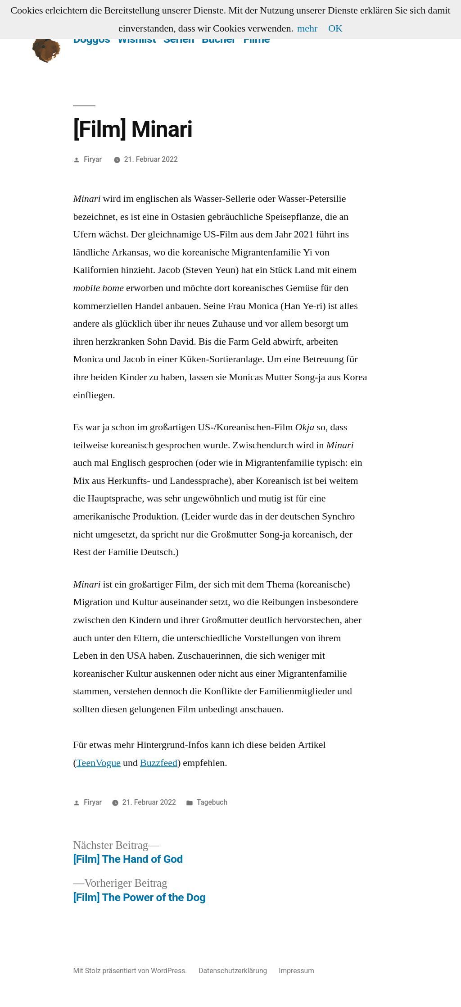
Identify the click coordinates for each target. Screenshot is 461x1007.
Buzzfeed (158, 762)
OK (335, 28)
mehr (307, 28)
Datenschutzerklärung (233, 970)
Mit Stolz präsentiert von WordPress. (131, 970)
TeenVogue (99, 762)
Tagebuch (212, 802)
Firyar (93, 159)
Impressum (296, 970)
